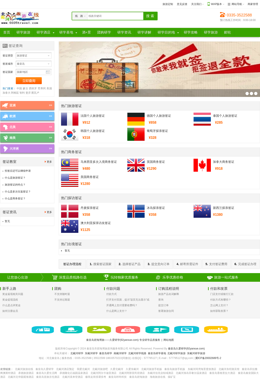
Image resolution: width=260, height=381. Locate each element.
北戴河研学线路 (137, 353)
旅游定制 (168, 4)
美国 (49, 88)
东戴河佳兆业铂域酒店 (160, 373)
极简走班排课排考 (95, 376)
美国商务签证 (90, 177)
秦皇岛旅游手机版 (174, 369)
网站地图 (168, 339)
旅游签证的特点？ (15, 184)
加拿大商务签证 (223, 161)
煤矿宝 (172, 376)
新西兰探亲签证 (223, 208)
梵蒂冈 (42, 88)
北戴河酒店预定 (65, 369)
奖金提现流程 (10, 299)
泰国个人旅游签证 (225, 115)
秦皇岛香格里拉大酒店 (222, 373)
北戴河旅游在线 (24, 369)
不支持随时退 (62, 294)
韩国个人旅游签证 (93, 131)
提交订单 (163, 305)
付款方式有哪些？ (220, 299)
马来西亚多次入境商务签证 (99, 161)
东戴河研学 (91, 353)
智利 (22, 92)
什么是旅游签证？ (15, 177)
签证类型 (8, 55)
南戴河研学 (120, 353)
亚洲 (13, 105)
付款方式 (111, 294)
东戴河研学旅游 (196, 353)
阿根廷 (15, 92)
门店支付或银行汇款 (222, 294)
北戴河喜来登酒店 (72, 376)
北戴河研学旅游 (176, 353)
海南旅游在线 (157, 376)
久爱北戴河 (116, 369)
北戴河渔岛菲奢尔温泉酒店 (191, 373)
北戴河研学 (76, 353)
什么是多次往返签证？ (18, 191)
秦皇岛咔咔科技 (117, 376)
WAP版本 (216, 4)
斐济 (28, 92)
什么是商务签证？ (15, 198)
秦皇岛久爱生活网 (46, 373)
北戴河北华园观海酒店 (21, 376)
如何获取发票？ (219, 310)
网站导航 (237, 4)
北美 (13, 127)
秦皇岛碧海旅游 (138, 376)
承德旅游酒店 (26, 373)
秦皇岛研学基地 (157, 353)
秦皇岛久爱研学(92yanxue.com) (186, 348)
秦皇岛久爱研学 (45, 369)
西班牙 (33, 88)
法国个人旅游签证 (93, 115)
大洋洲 (14, 148)
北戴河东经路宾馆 (229, 369)
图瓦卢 (35, 92)
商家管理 (253, 4)
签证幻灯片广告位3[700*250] (247, 93)
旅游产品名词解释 (168, 294)
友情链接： (6, 369)
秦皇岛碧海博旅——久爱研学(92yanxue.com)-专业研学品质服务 (123, 339)
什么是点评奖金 (11, 305)
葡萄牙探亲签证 (157, 131)
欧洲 (13, 116)
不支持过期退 (62, 299)
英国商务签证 (156, 161)
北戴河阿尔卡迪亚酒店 (103, 373)
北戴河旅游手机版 (151, 369)
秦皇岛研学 (105, 353)
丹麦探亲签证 (90, 208)
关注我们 (196, 4)
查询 (160, 299)
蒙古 (25, 88)
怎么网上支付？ (219, 305)
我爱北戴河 (83, 369)
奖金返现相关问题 (12, 294)
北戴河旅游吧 (100, 369)
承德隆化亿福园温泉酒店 (74, 373)
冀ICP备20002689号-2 (208, 358)
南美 (13, 137)
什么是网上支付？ (116, 310)
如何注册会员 (10, 310)
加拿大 (6, 92)
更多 (49, 161)
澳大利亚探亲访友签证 (96, 223)
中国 (19, 88)
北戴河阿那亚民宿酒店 (132, 373)
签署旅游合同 (166, 310)
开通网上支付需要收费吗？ (121, 305)
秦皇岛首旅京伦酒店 (48, 376)
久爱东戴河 (132, 369)
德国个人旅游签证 (159, 115)
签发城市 (8, 63)
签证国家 (8, 72)
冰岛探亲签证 (156, 208)
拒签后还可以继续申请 (18, 170)
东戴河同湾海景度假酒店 (202, 369)
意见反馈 (182, 4)
